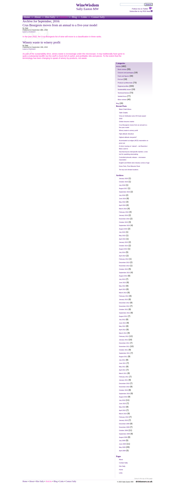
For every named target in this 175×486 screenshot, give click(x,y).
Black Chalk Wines (125, 109)
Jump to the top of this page (143, 478)
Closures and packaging (126, 72)
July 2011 (122, 360)
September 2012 (124, 313)
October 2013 (123, 269)
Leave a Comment (29, 32)
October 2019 (123, 182)
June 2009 (122, 444)
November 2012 (124, 306)
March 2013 (123, 292)
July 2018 (122, 185)
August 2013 (123, 276)
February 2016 (124, 212)
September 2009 (124, 434)
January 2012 (123, 340)
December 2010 (124, 383)
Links (84, 17)
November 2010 (124, 387)
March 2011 (123, 373)
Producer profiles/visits (125, 83)
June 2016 (122, 198)
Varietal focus (122, 96)
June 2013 (122, 282)
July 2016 (122, 195)
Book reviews (122, 69)
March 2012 (123, 333)
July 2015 (122, 232)
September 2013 (124, 272)
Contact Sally (98, 17)
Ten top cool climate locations (128, 169)
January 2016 (123, 215)
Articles (64, 17)
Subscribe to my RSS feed (140, 11)
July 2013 (122, 279)
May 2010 (122, 407)
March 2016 (123, 208)
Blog (74, 17)
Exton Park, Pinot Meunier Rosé (129, 166)
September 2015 (124, 225)
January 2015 (123, 242)
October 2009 (123, 430)
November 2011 (124, 346)
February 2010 (124, 417)
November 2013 (124, 266)
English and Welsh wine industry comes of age (134, 163)
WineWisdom (87, 5)
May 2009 (122, 447)
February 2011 (124, 377)
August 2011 (123, 356)
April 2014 (122, 256)
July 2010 (122, 400)
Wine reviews (122, 99)
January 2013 (123, 299)
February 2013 (124, 296)
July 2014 (122, 252)
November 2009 (124, 427)
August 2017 (123, 188)
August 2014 (123, 249)
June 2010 (122, 403)
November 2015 (124, 219)
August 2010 (123, 397)
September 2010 (124, 393)
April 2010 (122, 410)
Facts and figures (123, 76)
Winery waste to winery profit (41, 42)
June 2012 (122, 323)
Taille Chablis (123, 112)
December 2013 (124, 262)
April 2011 (122, 370)
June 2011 (122, 363)
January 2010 (123, 420)
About (37, 17)
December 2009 (124, 424)
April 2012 (122, 329)
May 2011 (122, 366)
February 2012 (124, 336)
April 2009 (122, 450)
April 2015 (122, 239)
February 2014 (124, 259)
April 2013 (122, 289)
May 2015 (122, 235)
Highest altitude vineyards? (128, 137)
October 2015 (123, 222)
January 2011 (123, 380)
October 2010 (123, 390)
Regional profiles (123, 86)
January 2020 (123, 178)
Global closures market (126, 121)
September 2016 (124, 192)
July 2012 (122, 319)
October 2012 (123, 309)
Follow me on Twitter (142, 9)
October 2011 (123, 350)
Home (27, 17)
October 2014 (123, 245)
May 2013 (122, 286)
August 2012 (123, 316)
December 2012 (124, 303)
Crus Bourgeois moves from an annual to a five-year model (60, 25)
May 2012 (122, 326)
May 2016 (122, 202)
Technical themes (123, 93)
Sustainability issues (124, 89)
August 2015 (123, 229)
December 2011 (124, 343)
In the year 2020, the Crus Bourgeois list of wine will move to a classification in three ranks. (62, 37)
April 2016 (122, 205)
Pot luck (120, 79)
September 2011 (124, 353)
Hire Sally (50, 17)
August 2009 (123, 437)
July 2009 (122, 440)
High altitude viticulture (126, 134)
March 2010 (123, 413)
